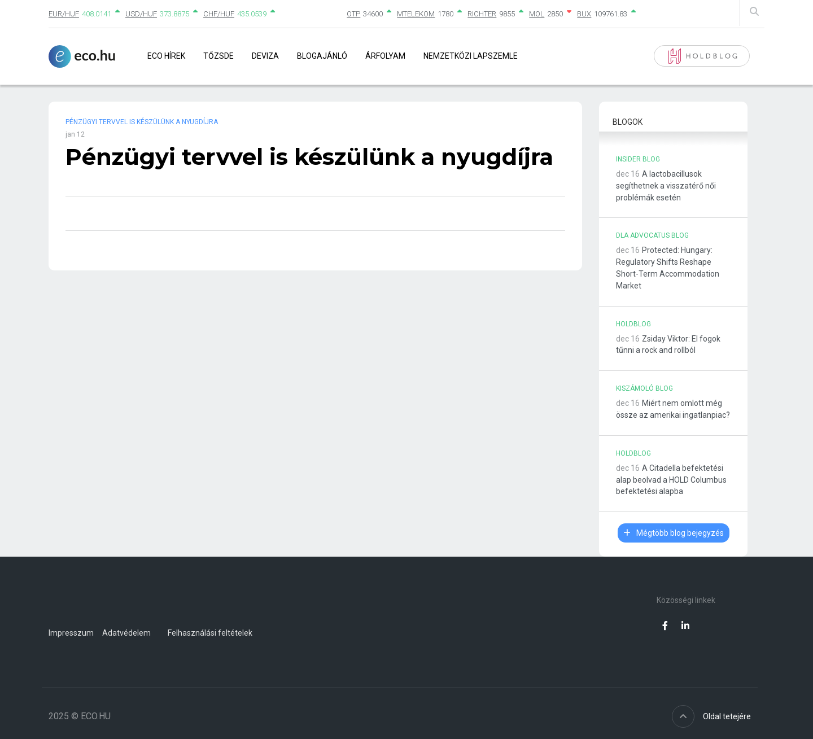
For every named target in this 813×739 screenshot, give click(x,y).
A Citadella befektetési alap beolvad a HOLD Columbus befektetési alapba (671, 479)
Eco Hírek (166, 55)
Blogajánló (322, 55)
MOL (536, 14)
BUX (584, 14)
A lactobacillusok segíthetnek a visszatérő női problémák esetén (666, 185)
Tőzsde (218, 55)
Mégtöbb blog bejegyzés (673, 532)
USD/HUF (141, 14)
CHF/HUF (218, 14)
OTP (353, 14)
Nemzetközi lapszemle (470, 55)
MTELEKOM (416, 14)
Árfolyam (385, 55)
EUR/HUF (64, 14)
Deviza (265, 55)
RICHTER (481, 14)
